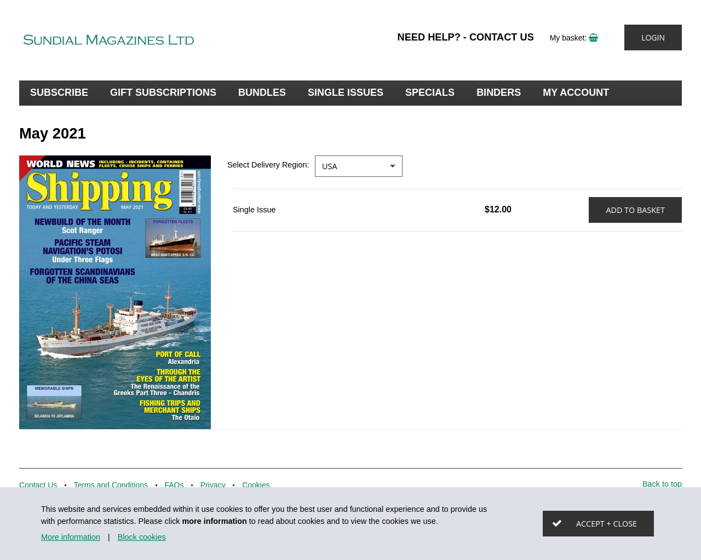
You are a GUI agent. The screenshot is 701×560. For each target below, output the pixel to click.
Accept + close (606, 523)
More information (70, 537)
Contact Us (501, 37)
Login (653, 37)
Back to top (662, 484)
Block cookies (142, 537)
